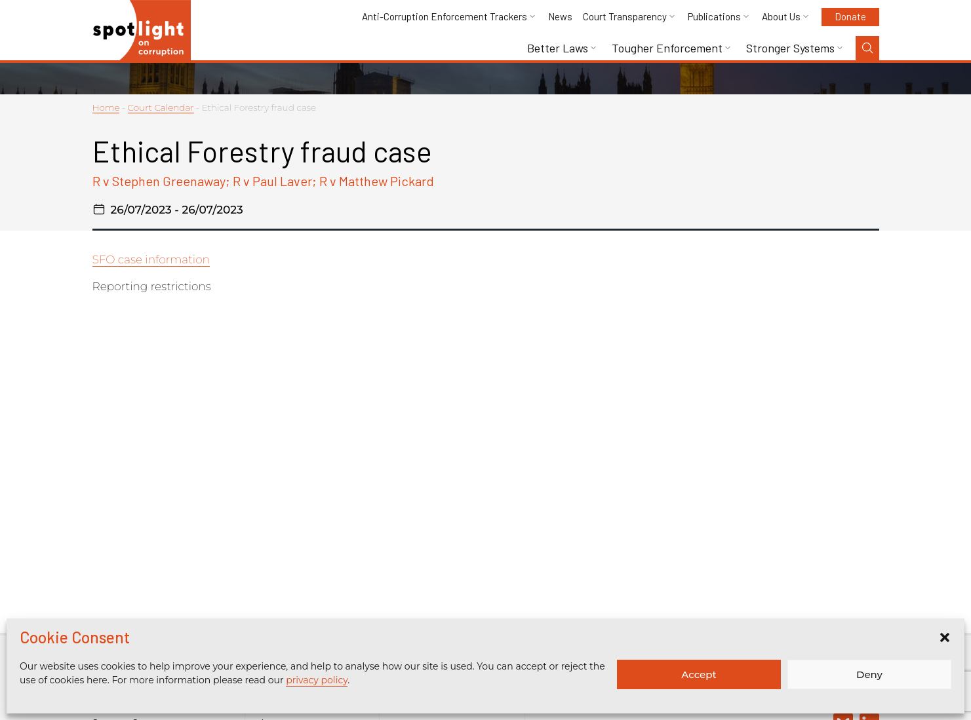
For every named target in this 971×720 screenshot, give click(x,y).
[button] (944, 637)
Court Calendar (161, 107)
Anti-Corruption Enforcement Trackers (444, 16)
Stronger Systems (790, 48)
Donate (850, 16)
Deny (869, 674)
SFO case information (151, 259)
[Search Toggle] (867, 48)
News (560, 16)
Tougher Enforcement (667, 48)
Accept (698, 674)
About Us (781, 16)
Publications (714, 16)
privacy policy (316, 680)
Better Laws (557, 48)
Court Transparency (625, 16)
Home (106, 107)
